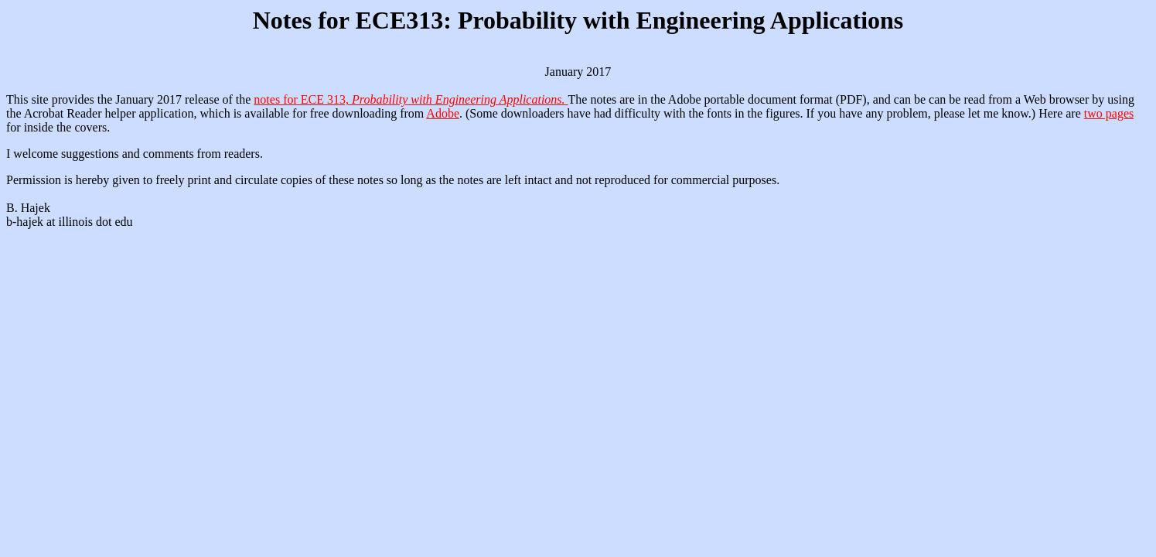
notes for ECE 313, (411, 99)
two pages (1109, 113)
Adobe (442, 113)
